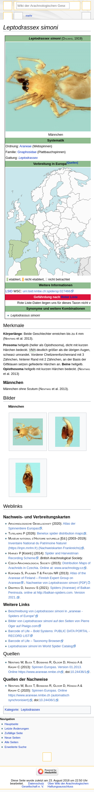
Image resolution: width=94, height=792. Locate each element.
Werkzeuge (86, 16)
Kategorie (11, 709)
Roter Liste (69, 297)
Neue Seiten (12, 737)
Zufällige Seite (14, 733)
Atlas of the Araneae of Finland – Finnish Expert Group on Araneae (47, 578)
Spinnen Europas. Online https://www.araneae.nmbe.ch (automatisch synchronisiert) (38, 695)
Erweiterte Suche (15, 746)
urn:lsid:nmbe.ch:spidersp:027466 (46, 291)
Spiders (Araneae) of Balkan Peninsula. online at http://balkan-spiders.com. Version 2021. (49, 592)
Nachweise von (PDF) (56, 583)
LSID (9, 291)
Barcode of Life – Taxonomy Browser (34, 641)
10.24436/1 (78, 672)
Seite (8, 16)
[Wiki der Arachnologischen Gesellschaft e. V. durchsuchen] (42, 5)
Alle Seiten (11, 742)
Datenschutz (36, 783)
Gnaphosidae (27, 152)
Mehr (29, 15)
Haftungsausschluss (60, 786)
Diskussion (18, 16)
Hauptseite (11, 724)
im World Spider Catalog (40, 646)
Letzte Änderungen (17, 728)
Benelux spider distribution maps (60, 533)
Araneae (26, 146)
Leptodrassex (28, 158)
